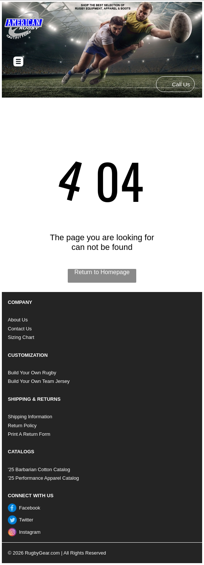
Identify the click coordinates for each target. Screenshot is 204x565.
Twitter (26, 520)
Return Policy (22, 425)
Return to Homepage (102, 272)
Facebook (29, 508)
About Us (18, 320)
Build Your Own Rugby (32, 372)
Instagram (30, 532)
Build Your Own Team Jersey (39, 381)
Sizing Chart (21, 337)
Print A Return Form (29, 434)
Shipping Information (30, 416)
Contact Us (20, 328)
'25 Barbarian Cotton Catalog (39, 469)
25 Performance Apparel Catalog (44, 478)
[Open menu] (18, 61)
